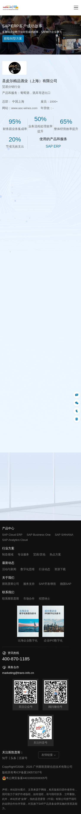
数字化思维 (28, 569)
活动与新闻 (9, 569)
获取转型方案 (13, 38)
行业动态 (44, 569)
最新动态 (8, 563)
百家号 (23, 758)
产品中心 (8, 528)
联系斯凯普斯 (10, 598)
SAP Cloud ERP (12, 534)
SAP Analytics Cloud (15, 540)
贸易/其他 (39, 554)
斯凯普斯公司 (10, 583)
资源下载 (60, 569)
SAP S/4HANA (64, 534)
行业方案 (8, 548)
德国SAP (65, 583)
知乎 (5, 758)
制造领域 (7, 554)
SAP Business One (39, 534)
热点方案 (55, 554)
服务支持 (29, 583)
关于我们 (8, 577)
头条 (13, 758)
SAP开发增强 (47, 583)
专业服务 (23, 554)
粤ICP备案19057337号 (27, 772)
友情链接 (47, 754)
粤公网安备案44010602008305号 (25, 778)
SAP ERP (53, 146)
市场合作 (29, 598)
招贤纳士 (44, 598)
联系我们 (8, 592)
